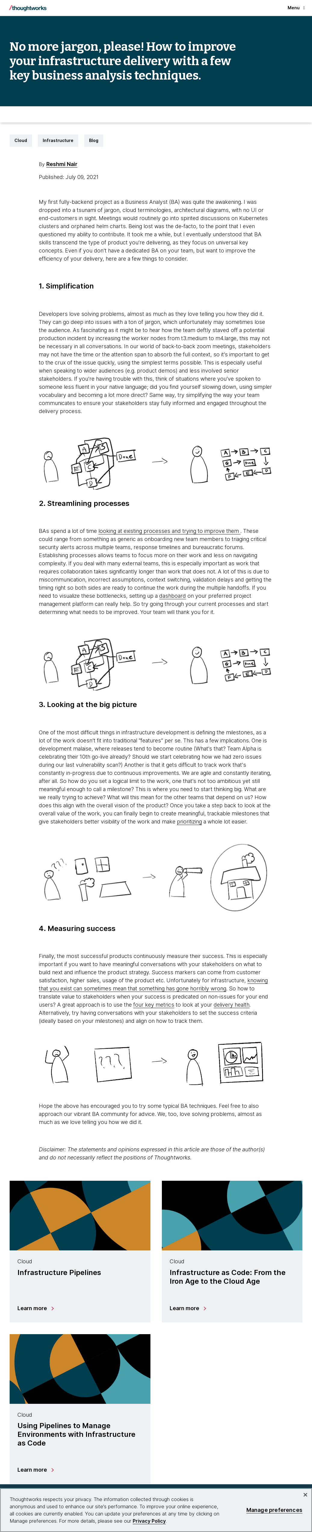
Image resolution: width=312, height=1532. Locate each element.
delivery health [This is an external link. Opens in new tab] (231, 1005)
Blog (93, 140)
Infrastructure (58, 140)
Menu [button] (296, 7)
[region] (156, 1510)
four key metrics (153, 1005)
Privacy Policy (149, 1521)
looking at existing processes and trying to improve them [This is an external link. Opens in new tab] (169, 531)
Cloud (20, 140)
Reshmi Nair (61, 164)
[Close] (305, 1494)
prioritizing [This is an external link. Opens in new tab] (189, 821)
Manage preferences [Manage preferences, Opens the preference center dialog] (274, 1510)
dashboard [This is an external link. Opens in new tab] (172, 596)
